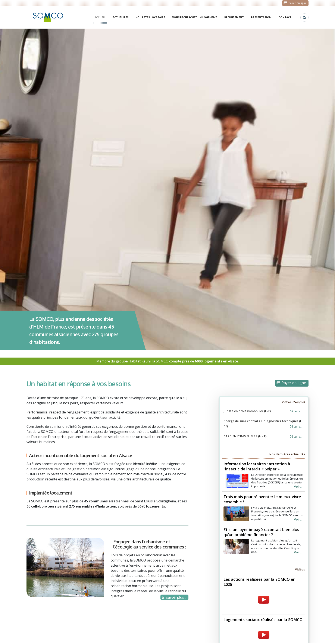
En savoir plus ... (174, 597)
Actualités (120, 17)
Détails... (296, 411)
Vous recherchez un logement (194, 17)
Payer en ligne (298, 2)
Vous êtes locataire (150, 17)
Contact (285, 17)
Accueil (99, 17)
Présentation (261, 17)
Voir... (298, 486)
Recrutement (234, 17)
